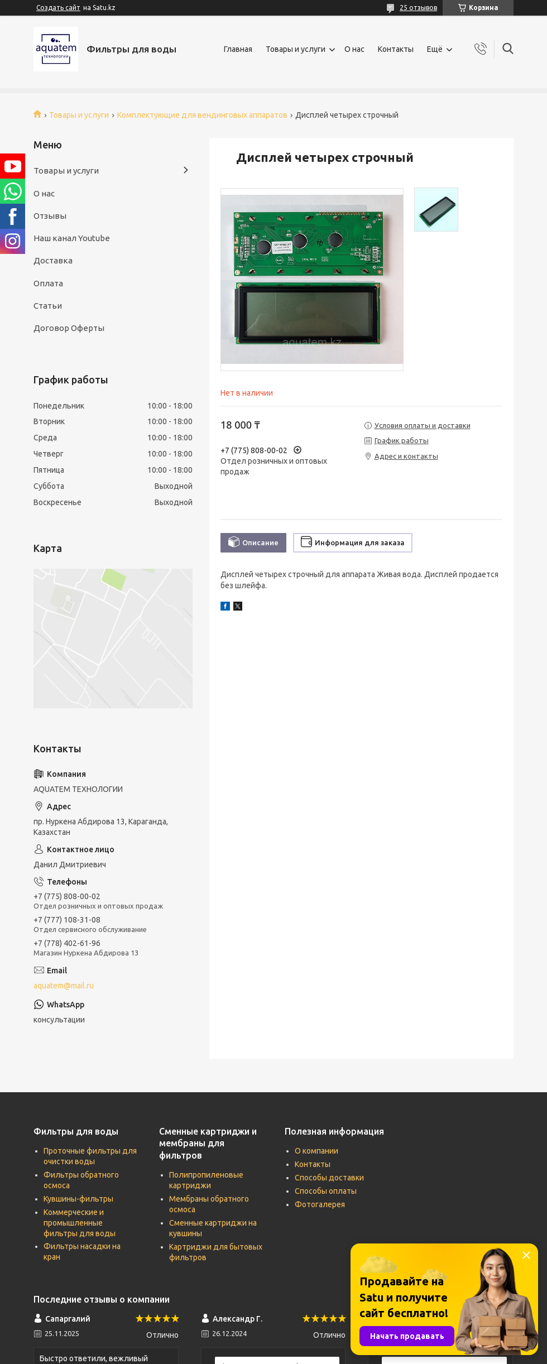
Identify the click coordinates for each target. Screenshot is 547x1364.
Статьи (47, 305)
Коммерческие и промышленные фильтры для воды (80, 1223)
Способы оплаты (326, 1191)
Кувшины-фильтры (78, 1198)
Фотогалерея (320, 1204)
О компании (316, 1150)
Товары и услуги (295, 49)
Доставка (53, 260)
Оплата (48, 283)
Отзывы (49, 215)
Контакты (396, 49)
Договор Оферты (68, 328)
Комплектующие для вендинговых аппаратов (202, 115)
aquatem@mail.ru (63, 985)
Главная (238, 49)
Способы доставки (329, 1177)
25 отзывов (418, 7)
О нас (354, 49)
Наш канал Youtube (71, 238)
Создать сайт (58, 7)
